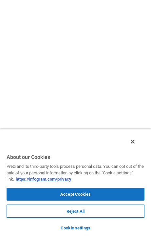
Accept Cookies (75, 194)
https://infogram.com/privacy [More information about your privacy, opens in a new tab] (43, 179)
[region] (75, 184)
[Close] (137, 145)
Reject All (75, 211)
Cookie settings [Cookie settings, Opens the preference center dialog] (75, 228)
